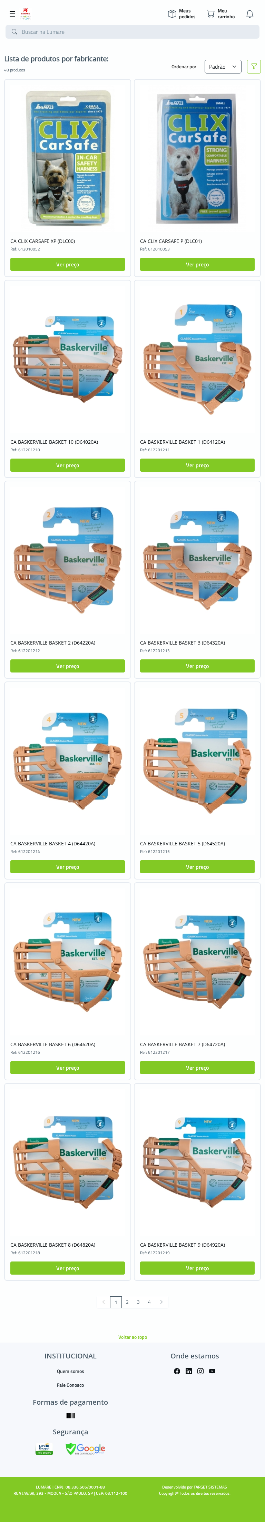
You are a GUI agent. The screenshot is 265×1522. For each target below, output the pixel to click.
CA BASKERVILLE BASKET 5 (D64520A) (182, 843)
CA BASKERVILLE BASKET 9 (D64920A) (182, 1244)
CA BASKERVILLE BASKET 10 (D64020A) (54, 442)
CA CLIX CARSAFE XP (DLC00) (42, 241)
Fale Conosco (70, 1384)
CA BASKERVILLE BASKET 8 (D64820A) (52, 1244)
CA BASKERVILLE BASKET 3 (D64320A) (182, 642)
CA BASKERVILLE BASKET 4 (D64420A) (52, 843)
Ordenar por (183, 66)
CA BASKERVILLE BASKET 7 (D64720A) (182, 1044)
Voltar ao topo (132, 1337)
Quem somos (70, 1371)
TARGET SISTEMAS (210, 1487)
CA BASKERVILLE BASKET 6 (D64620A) (52, 1044)
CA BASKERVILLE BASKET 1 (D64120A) (182, 442)
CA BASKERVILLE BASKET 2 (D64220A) (52, 642)
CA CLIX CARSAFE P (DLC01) (171, 241)
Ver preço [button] (67, 264)
